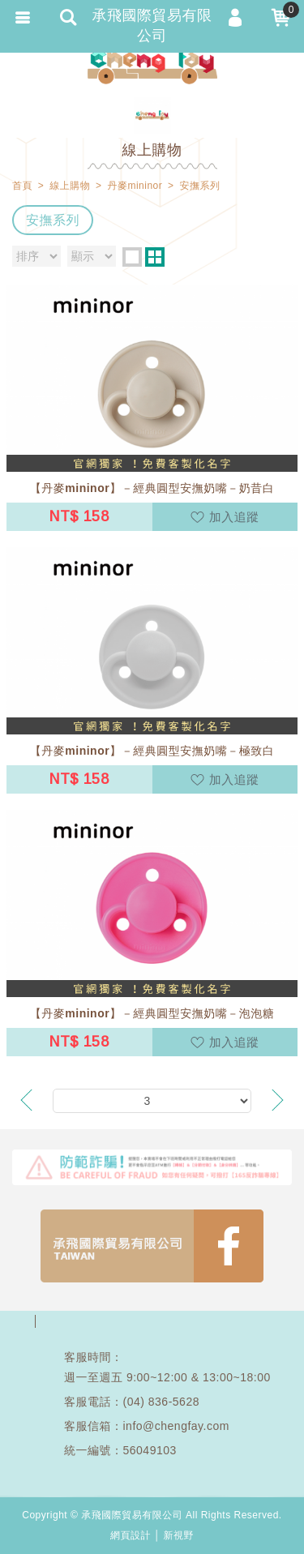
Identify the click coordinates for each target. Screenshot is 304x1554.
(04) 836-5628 (161, 1401)
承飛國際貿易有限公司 (152, 64)
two (155, 257)
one (132, 257)
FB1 (152, 1245)
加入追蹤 (234, 517)
